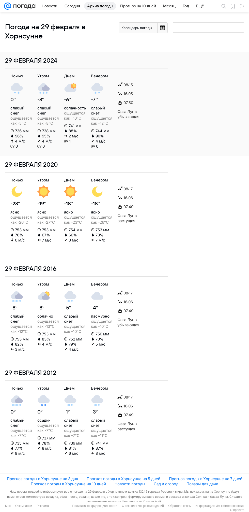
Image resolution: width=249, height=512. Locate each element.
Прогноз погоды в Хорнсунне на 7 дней (205, 478)
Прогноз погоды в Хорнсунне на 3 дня (42, 478)
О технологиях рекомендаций (143, 506)
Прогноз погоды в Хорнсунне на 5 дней (123, 478)
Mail (8, 506)
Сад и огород (166, 483)
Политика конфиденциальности (94, 506)
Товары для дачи (202, 483)
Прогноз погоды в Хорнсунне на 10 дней (68, 483)
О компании (23, 506)
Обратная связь (179, 506)
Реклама (43, 506)
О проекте (237, 510)
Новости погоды (130, 483)
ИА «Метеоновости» (230, 506)
